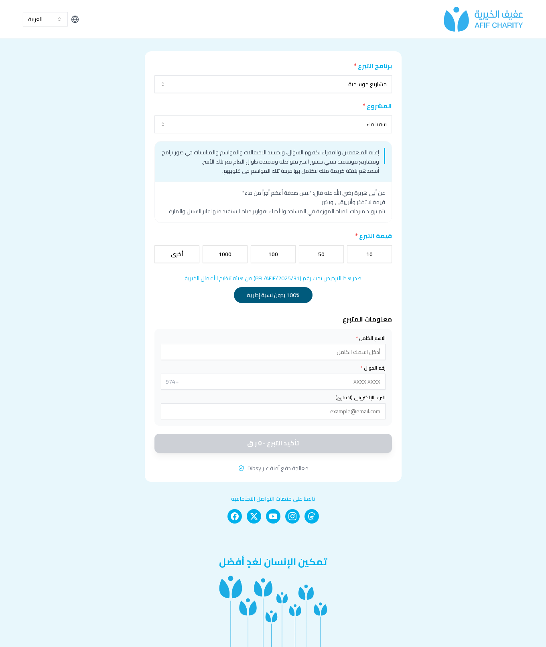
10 (369, 254)
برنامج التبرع (373, 66)
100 (273, 254)
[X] (254, 516)
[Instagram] (292, 516)
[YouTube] (273, 516)
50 (321, 254)
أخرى (177, 254)
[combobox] (45, 19)
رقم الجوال (373, 368)
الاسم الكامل (371, 338)
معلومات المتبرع (367, 319)
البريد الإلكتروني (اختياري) (360, 397)
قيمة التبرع (373, 236)
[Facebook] (234, 516)
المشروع (377, 106)
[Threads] (311, 516)
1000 (225, 254)
